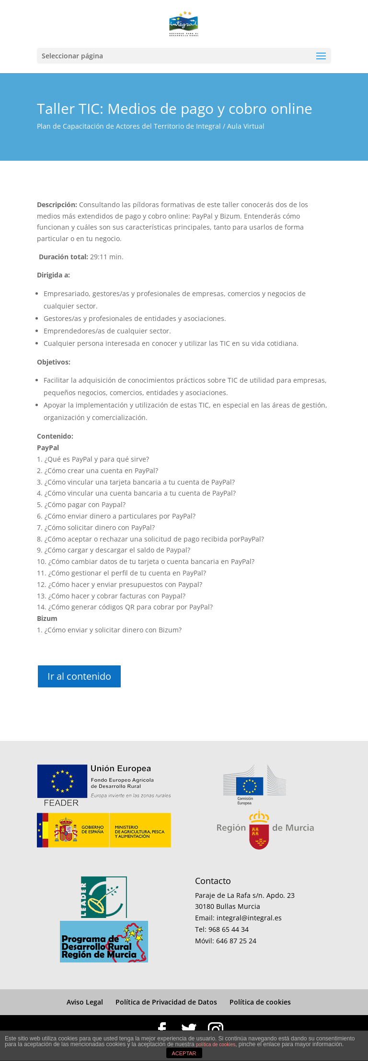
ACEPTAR (184, 1053)
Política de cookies (260, 1001)
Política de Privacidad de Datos (166, 1001)
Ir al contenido (79, 676)
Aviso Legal (85, 1001)
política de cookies (215, 1044)
